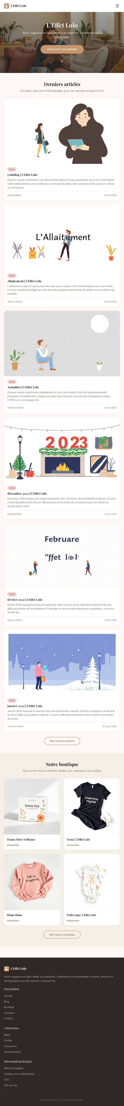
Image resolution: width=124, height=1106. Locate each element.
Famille (8, 1040)
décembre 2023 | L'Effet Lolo (27, 493)
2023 (12, 488)
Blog (6, 1001)
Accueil (8, 995)
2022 (12, 594)
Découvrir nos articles (62, 49)
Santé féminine (12, 1051)
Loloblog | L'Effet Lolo (22, 175)
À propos (9, 1012)
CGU (6, 1079)
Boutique (9, 1007)
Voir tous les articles (62, 741)
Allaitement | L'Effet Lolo (24, 281)
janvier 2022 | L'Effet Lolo (24, 706)
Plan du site (10, 1085)
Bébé (7, 1034)
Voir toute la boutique (62, 934)
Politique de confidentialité (19, 1073)
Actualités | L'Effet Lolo (23, 387)
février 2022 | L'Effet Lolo (24, 599)
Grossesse (10, 1046)
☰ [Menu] (117, 5)
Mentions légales (13, 1068)
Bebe (12, 169)
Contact (8, 1018)
